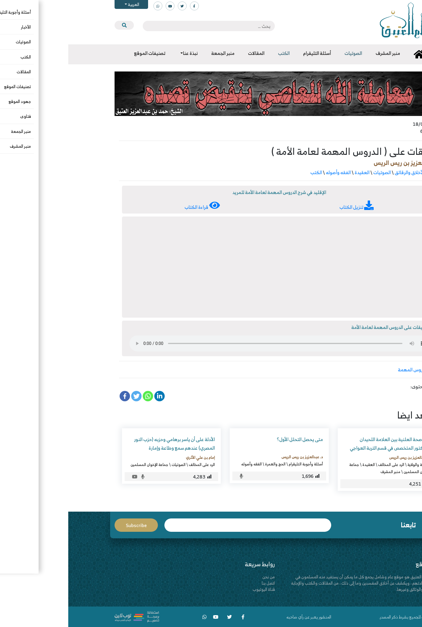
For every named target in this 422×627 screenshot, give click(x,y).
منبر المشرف (322, 471)
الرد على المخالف (323, 464)
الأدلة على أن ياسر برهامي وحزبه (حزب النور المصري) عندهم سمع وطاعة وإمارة (106, 443)
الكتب (248, 172)
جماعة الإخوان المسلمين (81, 464)
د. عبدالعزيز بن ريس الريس (338, 162)
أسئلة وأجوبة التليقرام (237, 464)
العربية (65, 4)
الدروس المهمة (344, 369)
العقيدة (293, 172)
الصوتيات (314, 172)
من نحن (200, 576)
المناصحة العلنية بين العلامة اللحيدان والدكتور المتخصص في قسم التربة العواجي (322, 443)
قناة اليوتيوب (195, 589)
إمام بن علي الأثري (132, 457)
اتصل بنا (200, 583)
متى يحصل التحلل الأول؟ (232, 439)
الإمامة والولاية (350, 464)
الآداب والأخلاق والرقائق (348, 172)
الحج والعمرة (207, 464)
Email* (179, 525)
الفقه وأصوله (270, 172)
